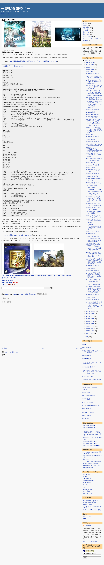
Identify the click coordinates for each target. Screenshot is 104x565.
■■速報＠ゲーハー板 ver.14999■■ (13, 66)
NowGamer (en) (87, 489)
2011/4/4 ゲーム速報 (87, 376)
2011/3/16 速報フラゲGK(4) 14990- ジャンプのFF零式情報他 (93, 184)
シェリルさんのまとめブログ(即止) (92, 434)
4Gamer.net (86, 474)
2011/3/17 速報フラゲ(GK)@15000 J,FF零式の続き (93, 155)
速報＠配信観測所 (88, 467)
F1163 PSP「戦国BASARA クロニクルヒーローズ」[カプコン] (94, 193)
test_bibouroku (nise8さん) (90, 500)
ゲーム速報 (86, 30)
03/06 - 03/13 (90, 311)
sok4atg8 (88, 525)
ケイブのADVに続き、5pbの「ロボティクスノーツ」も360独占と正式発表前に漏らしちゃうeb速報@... (94, 104)
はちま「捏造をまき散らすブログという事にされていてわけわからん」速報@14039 (91, 371)
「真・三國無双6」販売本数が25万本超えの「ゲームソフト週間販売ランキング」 (33, 61)
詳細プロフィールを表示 (90, 541)
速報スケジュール (88, 459)
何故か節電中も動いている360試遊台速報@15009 (94, 144)
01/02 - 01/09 (90, 333)
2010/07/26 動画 (86, 409)
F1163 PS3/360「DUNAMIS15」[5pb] (93, 188)
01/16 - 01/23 (90, 328)
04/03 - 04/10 (90, 62)
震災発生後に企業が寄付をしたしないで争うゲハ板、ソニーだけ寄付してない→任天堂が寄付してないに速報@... (94, 289)
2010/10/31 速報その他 (88, 395)
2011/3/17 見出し (91, 134)
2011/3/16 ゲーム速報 (92, 165)
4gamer (15, 294)
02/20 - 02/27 (90, 316)
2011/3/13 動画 (90, 297)
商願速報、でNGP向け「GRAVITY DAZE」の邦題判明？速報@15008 (94, 149)
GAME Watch (87, 483)
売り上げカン (33, 294)
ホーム (42, 348)
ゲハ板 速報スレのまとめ (91, 463)
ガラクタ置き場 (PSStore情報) (92, 461)
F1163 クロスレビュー (92, 176)
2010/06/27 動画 (86, 355)
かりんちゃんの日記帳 (89, 502)
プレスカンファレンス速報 (91, 38)
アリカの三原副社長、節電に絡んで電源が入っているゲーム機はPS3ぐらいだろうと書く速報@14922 (94, 305)
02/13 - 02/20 (90, 318)
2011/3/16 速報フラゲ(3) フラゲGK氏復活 (93, 208)
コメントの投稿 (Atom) (11, 352)
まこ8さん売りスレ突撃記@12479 (91, 380)
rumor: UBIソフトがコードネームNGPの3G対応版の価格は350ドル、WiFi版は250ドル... (94, 130)
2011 (86, 60)
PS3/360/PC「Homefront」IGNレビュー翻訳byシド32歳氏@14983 (93, 227)
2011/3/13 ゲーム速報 (92, 295)
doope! (85, 476)
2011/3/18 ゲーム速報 (92, 109)
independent (86, 430)
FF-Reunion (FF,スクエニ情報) (92, 510)
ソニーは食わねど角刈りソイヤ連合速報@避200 (91, 362)
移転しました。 (6, 13)
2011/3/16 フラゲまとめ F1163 (93, 170)
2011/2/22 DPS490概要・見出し (90, 405)
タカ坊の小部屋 (87, 504)
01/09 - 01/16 (90, 331)
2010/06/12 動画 (86, 415)
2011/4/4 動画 (85, 418)
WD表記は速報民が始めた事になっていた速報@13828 (91, 351)
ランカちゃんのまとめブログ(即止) (92, 438)
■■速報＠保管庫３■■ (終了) (91, 441)
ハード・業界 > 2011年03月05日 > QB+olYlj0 (17, 235)
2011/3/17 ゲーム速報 (92, 137)
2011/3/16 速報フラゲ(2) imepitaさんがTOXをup (93, 216)
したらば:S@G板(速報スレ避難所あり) (92, 452)
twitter (84, 518)
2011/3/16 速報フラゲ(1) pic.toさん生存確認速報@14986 (93, 221)
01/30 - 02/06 (90, 323)
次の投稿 (4, 348)
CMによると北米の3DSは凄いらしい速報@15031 (94, 76)
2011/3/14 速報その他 (92, 270)
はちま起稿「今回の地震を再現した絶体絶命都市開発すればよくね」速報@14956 (94, 275)
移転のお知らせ (85, 392)
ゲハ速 (85, 26)
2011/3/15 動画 (90, 234)
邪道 (26, 294)
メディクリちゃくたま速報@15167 (89, 388)
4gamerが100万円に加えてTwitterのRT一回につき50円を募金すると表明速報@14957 (94, 254)
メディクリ (21, 294)
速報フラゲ (86, 34)
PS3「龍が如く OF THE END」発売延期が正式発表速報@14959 (93, 240)
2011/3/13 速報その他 (92, 299)
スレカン (85, 23)
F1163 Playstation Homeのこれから (94, 179)
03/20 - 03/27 (90, 67)
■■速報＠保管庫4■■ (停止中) (91, 432)
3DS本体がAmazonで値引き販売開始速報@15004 (94, 98)
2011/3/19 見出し (91, 71)
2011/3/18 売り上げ (91, 117)
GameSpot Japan (88, 485)
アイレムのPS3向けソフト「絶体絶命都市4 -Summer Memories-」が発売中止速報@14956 (94, 282)
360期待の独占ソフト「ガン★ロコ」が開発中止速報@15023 (93, 81)
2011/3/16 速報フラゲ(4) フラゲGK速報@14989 (93, 204)
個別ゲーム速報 (87, 36)
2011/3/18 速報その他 (92, 114)
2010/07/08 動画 (86, 347)
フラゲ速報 (86, 28)
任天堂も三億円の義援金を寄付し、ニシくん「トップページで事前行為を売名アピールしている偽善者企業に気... (94, 247)
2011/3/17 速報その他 (92, 141)
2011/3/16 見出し (91, 162)
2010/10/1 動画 (85, 399)
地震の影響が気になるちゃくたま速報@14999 (18, 52)
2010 (86, 337)
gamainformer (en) (88, 480)
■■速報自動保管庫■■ (89, 427)
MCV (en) (85, 487)
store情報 (85, 40)
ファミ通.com (87, 491)
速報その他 (86, 32)
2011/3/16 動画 (90, 167)
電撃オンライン (87, 493)
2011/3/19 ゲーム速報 (92, 74)
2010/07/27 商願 (86, 359)
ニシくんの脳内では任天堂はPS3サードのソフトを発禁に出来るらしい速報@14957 (94, 261)
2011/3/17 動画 (90, 139)
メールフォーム (87, 516)
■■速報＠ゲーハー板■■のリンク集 (92, 456)
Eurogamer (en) (87, 478)
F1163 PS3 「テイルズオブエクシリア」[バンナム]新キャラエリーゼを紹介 (93, 199)
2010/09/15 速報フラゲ (88, 367)
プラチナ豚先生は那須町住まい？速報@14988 (94, 212)
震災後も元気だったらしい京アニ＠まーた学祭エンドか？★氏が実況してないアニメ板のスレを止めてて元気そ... (94, 122)
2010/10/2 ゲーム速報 (87, 412)
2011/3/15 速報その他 (92, 236)
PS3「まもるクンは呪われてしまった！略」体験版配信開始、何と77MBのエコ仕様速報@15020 (94, 93)
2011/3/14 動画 (90, 268)
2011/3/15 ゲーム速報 (92, 231)
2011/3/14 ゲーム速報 (92, 266)
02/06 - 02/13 (90, 321)
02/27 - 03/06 (90, 314)
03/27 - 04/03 (90, 64)
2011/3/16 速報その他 (92, 173)
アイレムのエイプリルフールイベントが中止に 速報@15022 (94, 87)
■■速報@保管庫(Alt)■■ (15, 8)
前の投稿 (79, 348)
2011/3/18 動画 (90, 112)
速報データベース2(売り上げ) (91, 465)
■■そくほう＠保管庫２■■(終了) (92, 445)
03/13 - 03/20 (90, 69)
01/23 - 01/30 (90, 326)
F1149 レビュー (86, 344)
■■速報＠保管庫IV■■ (89, 425)
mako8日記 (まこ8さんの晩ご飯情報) (92, 507)
